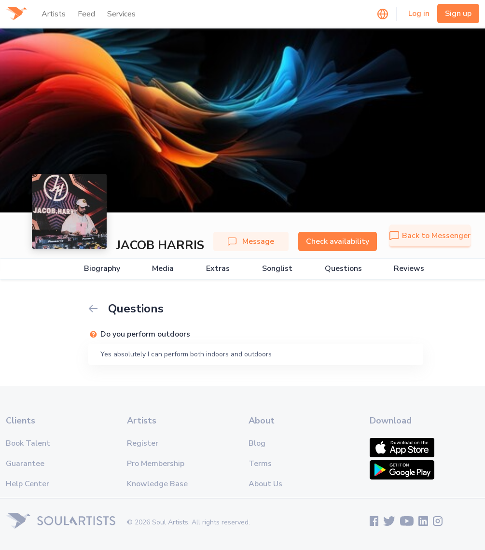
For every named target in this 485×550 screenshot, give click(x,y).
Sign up (458, 13)
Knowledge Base (157, 484)
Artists (54, 14)
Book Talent (28, 443)
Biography (102, 269)
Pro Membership (155, 463)
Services (121, 14)
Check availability (337, 241)
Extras (218, 269)
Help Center (27, 484)
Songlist (277, 269)
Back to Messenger (430, 235)
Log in (419, 13)
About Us (265, 484)
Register (142, 443)
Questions (343, 269)
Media (163, 269)
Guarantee (25, 463)
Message (251, 241)
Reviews (409, 269)
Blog (257, 443)
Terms (260, 463)
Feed (86, 14)
